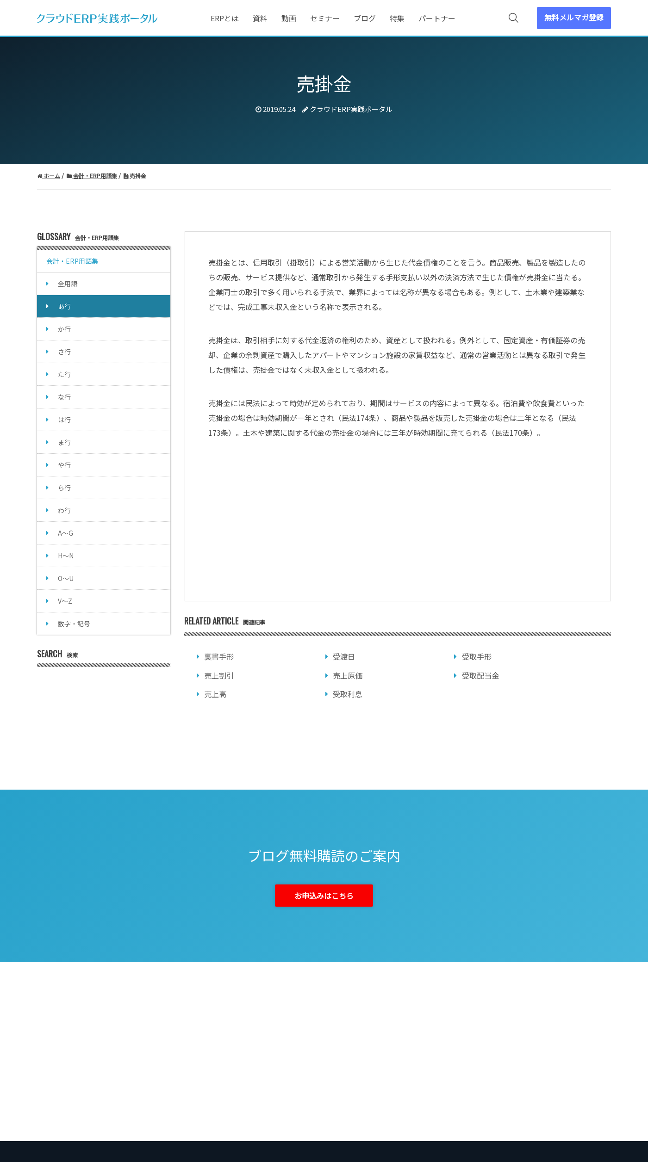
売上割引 (219, 675)
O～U (66, 578)
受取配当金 (480, 675)
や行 (64, 465)
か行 (64, 329)
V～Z (65, 601)
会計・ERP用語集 (72, 261)
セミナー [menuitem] (325, 18)
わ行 (64, 510)
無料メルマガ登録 (574, 17)
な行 (64, 397)
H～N (66, 555)
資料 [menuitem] (260, 18)
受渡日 (344, 656)
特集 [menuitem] (397, 18)
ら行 (64, 487)
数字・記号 (74, 623)
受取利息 (347, 693)
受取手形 (477, 656)
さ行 (64, 351)
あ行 (64, 306)
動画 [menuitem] (288, 18)
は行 (64, 419)
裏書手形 (219, 656)
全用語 (67, 283)
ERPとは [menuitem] (225, 18)
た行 (64, 374)
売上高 (215, 693)
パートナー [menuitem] (436, 18)
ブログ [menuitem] (365, 18)
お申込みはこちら (324, 895)
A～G (65, 533)
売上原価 (347, 675)
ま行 (64, 442)
